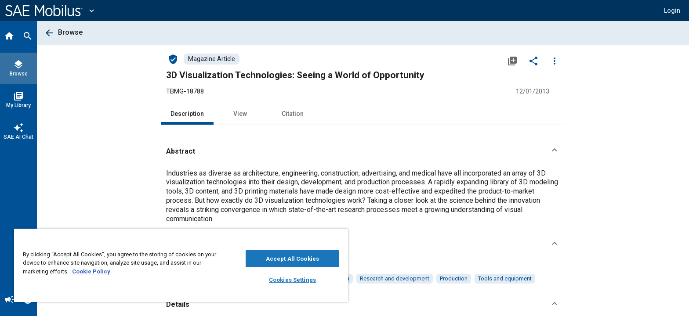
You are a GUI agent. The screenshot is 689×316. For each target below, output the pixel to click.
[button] (672, 10)
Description (187, 113)
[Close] (339, 238)
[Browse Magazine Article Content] (211, 59)
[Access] (173, 59)
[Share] (533, 60)
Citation (293, 113)
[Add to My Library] (512, 60)
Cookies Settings (292, 279)
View (240, 113)
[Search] (27, 37)
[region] (181, 265)
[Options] (554, 60)
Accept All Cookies (292, 258)
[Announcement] (9, 300)
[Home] (9, 37)
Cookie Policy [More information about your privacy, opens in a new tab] (91, 271)
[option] (394, 279)
